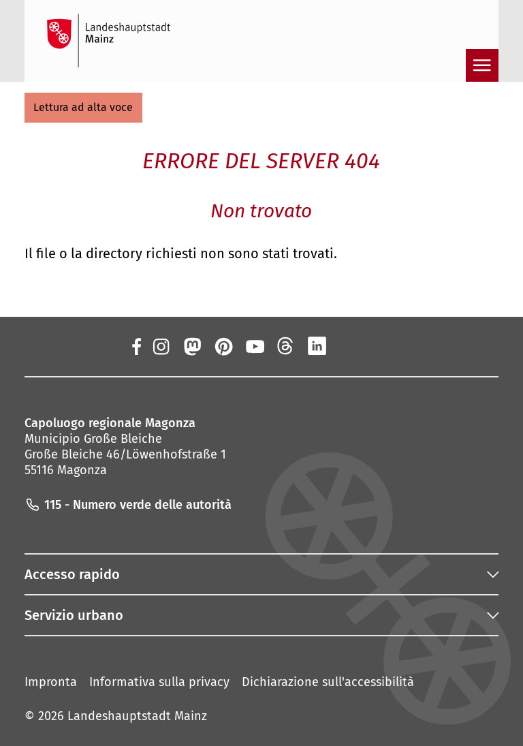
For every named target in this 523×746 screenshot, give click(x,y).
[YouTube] (254, 346)
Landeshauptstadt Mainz (137, 716)
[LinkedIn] (317, 346)
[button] (83, 108)
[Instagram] (160, 346)
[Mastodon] (191, 346)
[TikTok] (380, 346)
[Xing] (348, 346)
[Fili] (286, 346)
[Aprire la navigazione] (482, 65)
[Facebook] (135, 346)
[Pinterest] (222, 346)
